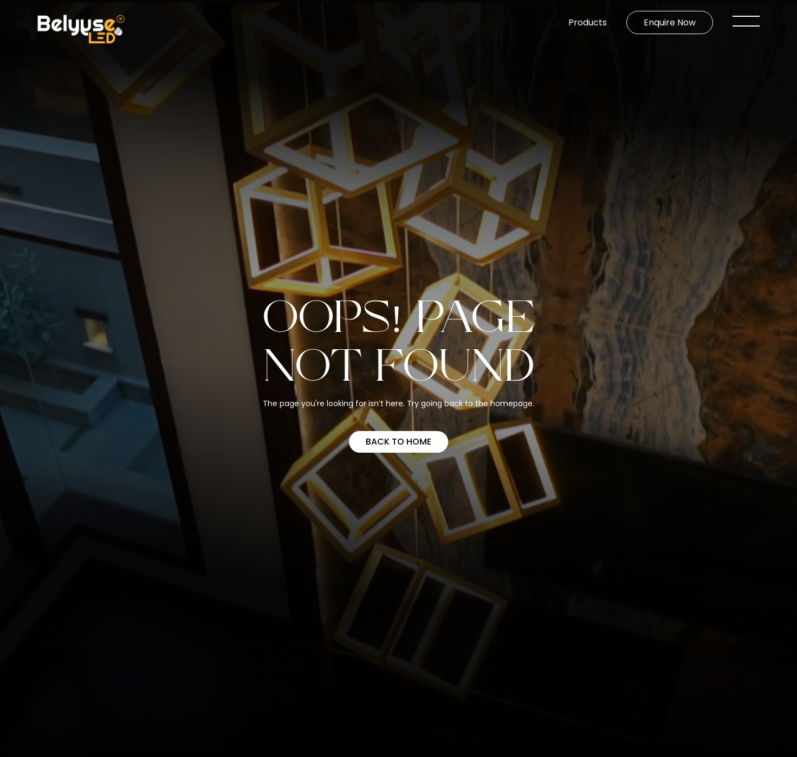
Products (587, 22)
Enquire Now (670, 22)
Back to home (398, 441)
